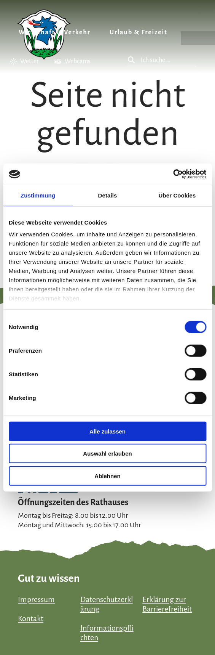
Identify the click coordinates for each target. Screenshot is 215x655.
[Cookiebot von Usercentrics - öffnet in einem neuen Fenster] (173, 174)
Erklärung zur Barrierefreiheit (167, 604)
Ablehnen (107, 475)
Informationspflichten (107, 633)
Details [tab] (107, 195)
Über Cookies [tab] (177, 195)
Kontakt (30, 618)
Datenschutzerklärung (106, 604)
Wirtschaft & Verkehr (55, 32)
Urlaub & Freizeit (138, 32)
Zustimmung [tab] (38, 195)
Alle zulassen (107, 431)
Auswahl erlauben (107, 453)
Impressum (36, 599)
